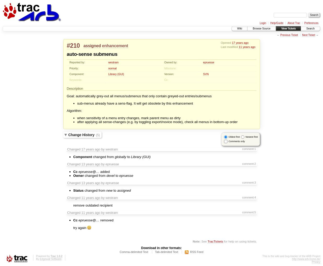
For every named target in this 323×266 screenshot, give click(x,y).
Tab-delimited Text (166, 251)
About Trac (293, 23)
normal (112, 68)
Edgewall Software (50, 259)
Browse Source (262, 28)
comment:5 (249, 212)
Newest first (251, 137)
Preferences (311, 23)
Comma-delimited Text (134, 251)
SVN (206, 74)
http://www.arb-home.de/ (306, 259)
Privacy (316, 262)
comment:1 (249, 148)
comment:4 (249, 197)
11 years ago (247, 47)
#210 (73, 45)
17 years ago (240, 42)
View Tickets (288, 28)
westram (113, 62)
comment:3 (249, 182)
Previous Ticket (289, 35)
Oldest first (234, 137)
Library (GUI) (116, 74)
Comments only (236, 141)
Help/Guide (276, 23)
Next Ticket (308, 35)
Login (263, 23)
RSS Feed (196, 251)
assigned (92, 46)
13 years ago (90, 164)
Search (310, 28)
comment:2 (249, 163)
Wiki (239, 28)
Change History (84, 135)
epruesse (208, 62)
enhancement (115, 46)
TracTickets (215, 241)
